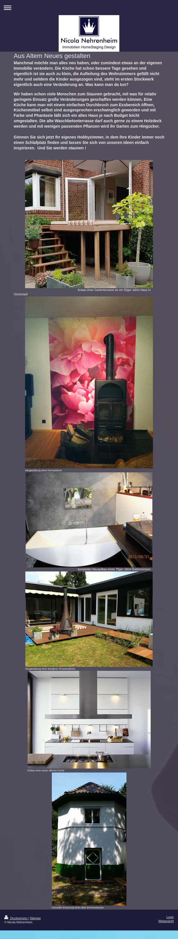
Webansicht (166, 921)
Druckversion (16, 918)
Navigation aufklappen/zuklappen (89, 7)
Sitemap (35, 918)
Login (170, 917)
